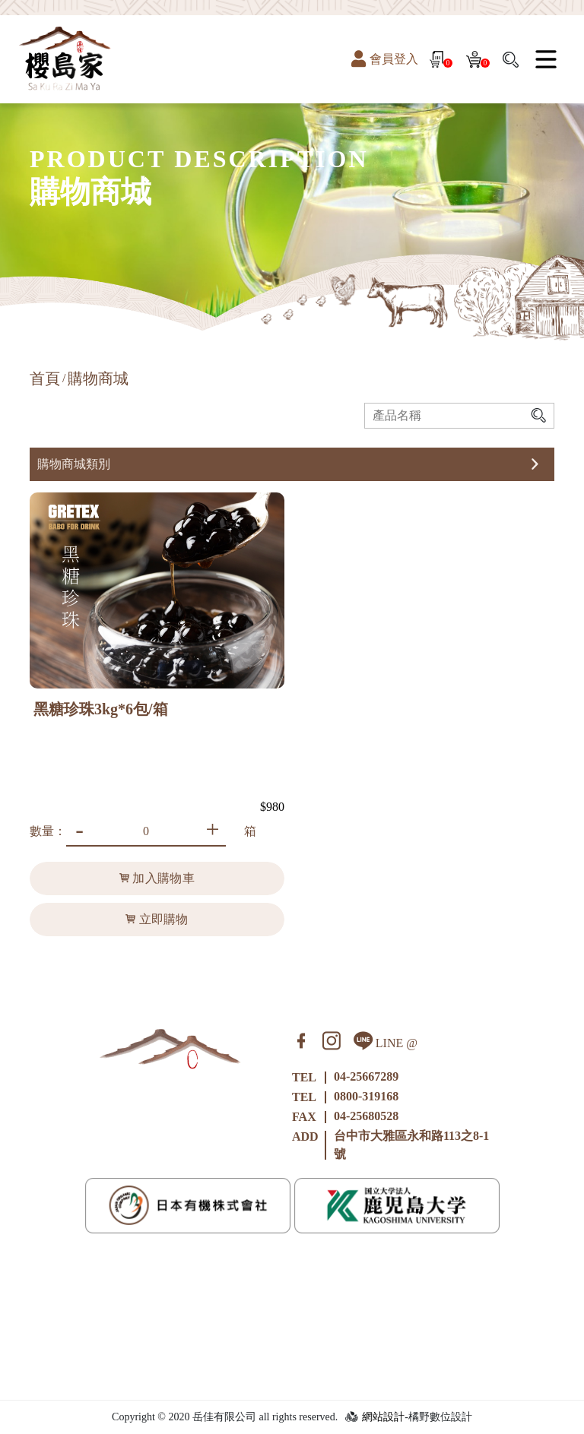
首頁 (45, 378)
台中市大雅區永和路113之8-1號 (411, 1144)
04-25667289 (366, 1076)
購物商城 (98, 378)
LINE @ (385, 1040)
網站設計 (383, 1417)
